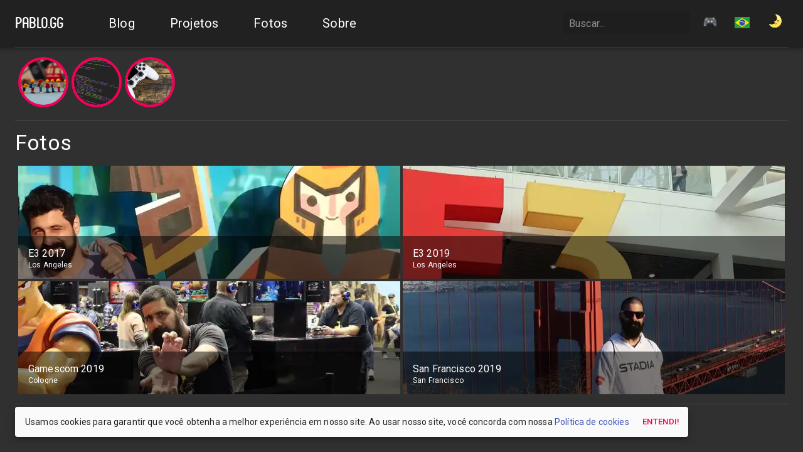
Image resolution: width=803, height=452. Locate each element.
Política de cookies (592, 422)
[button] (742, 24)
